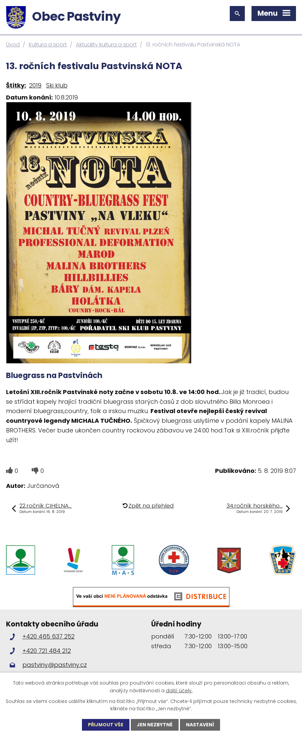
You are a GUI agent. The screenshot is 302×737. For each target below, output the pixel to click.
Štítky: (16, 85)
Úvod (13, 44)
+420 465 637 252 (48, 636)
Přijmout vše (105, 724)
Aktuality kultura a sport (106, 44)
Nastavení (200, 724)
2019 (35, 85)
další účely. (179, 690)
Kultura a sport (48, 44)
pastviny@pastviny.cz (54, 665)
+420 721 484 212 (46, 651)
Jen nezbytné (155, 724)
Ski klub (57, 85)
